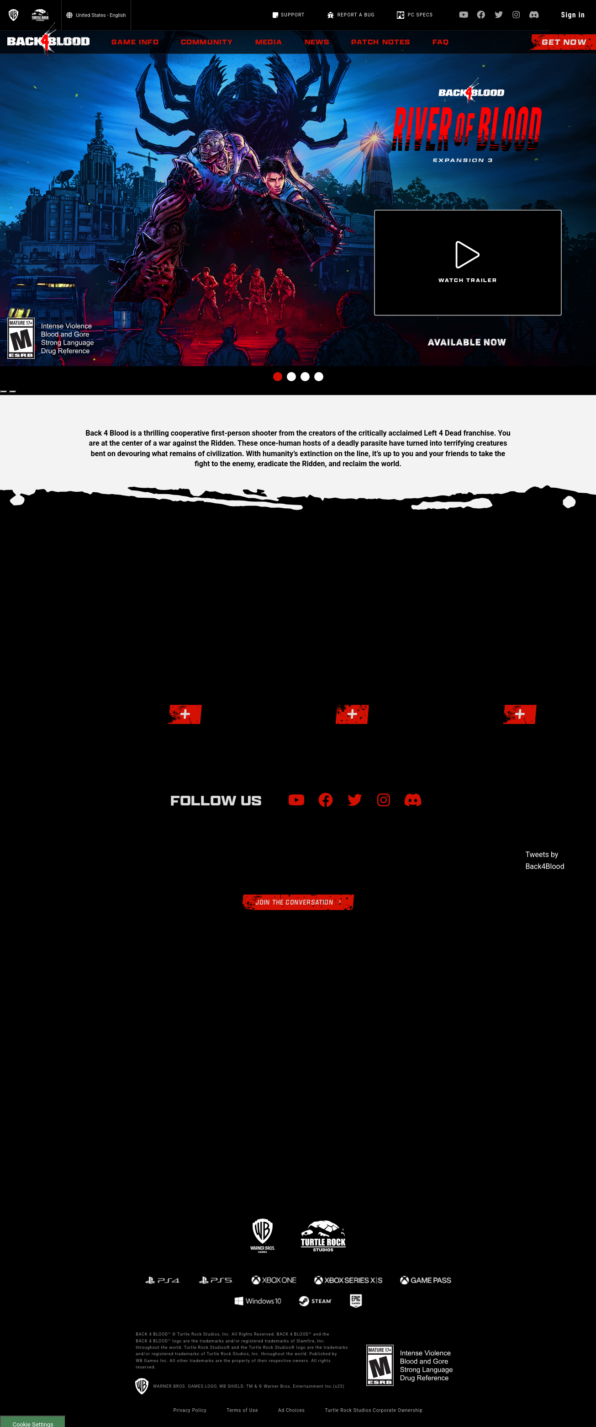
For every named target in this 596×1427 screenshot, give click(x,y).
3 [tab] (305, 376)
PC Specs (415, 15)
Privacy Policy (189, 1410)
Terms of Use (242, 1410)
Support (289, 15)
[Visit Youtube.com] (464, 15)
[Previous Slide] (3, 391)
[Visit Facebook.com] (481, 15)
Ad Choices (291, 1410)
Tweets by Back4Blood (544, 860)
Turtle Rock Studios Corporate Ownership (373, 1410)
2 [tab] (291, 376)
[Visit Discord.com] (534, 15)
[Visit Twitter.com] (499, 15)
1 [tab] (277, 376)
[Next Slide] (12, 391)
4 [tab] (318, 376)
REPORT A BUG (351, 15)
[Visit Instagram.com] (516, 15)
